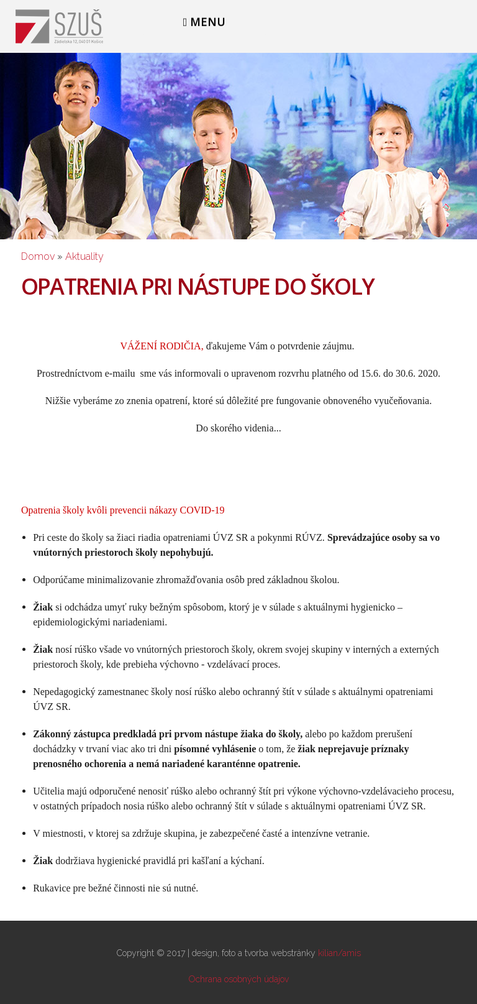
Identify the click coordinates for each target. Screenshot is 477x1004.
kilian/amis (339, 953)
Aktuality (84, 256)
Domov (38, 256)
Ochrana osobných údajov (239, 979)
